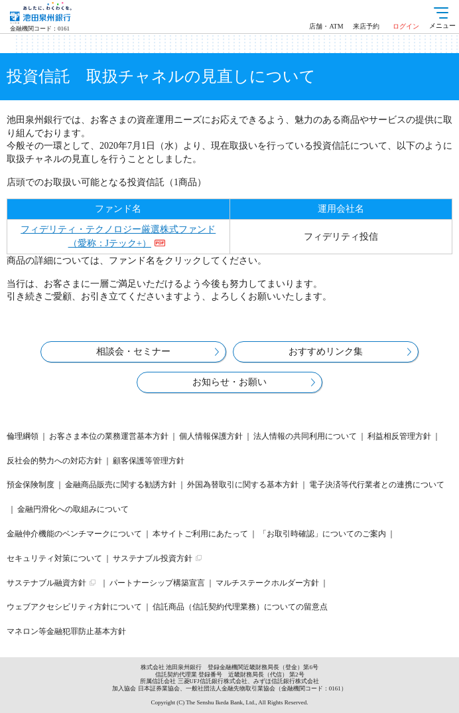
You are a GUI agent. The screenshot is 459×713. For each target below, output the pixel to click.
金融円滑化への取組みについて (73, 509)
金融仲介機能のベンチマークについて (74, 533)
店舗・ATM (326, 26)
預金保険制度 (30, 484)
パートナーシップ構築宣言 (157, 583)
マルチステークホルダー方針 (267, 583)
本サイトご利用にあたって (200, 533)
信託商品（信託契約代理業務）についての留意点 (240, 606)
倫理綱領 (22, 436)
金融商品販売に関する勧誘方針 (120, 484)
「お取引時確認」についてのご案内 (322, 533)
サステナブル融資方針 (46, 583)
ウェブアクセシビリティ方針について (74, 606)
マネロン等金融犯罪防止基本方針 (66, 631)
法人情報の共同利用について (305, 436)
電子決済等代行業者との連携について (376, 484)
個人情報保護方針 (211, 436)
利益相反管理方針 (399, 436)
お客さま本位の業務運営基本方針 (108, 436)
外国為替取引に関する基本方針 (242, 484)
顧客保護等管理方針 (148, 460)
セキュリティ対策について (54, 558)
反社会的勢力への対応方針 (54, 460)
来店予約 (366, 26)
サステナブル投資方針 (152, 558)
